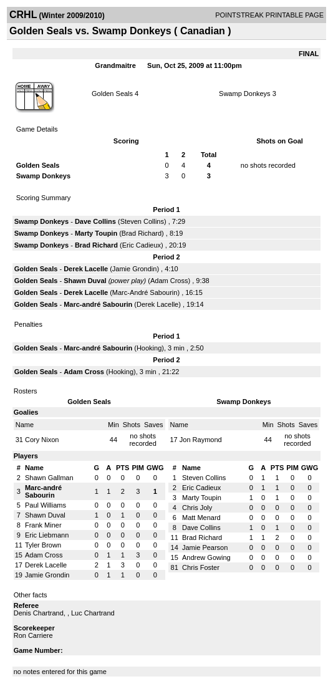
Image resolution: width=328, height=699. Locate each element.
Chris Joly (197, 507)
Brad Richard (142, 233)
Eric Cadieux (141, 245)
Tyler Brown (43, 545)
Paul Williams (45, 505)
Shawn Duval (85, 280)
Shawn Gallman (49, 477)
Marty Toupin (96, 233)
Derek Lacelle (86, 268)
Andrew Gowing (206, 557)
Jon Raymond (201, 439)
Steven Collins (142, 221)
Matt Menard (201, 517)
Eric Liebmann (47, 535)
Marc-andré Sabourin (98, 304)
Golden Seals (112, 93)
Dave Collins (95, 221)
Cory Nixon (42, 439)
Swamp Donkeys (245, 93)
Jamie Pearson (205, 547)
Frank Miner (43, 525)
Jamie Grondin (134, 268)
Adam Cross (169, 280)
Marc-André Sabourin (145, 292)
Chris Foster (200, 567)
